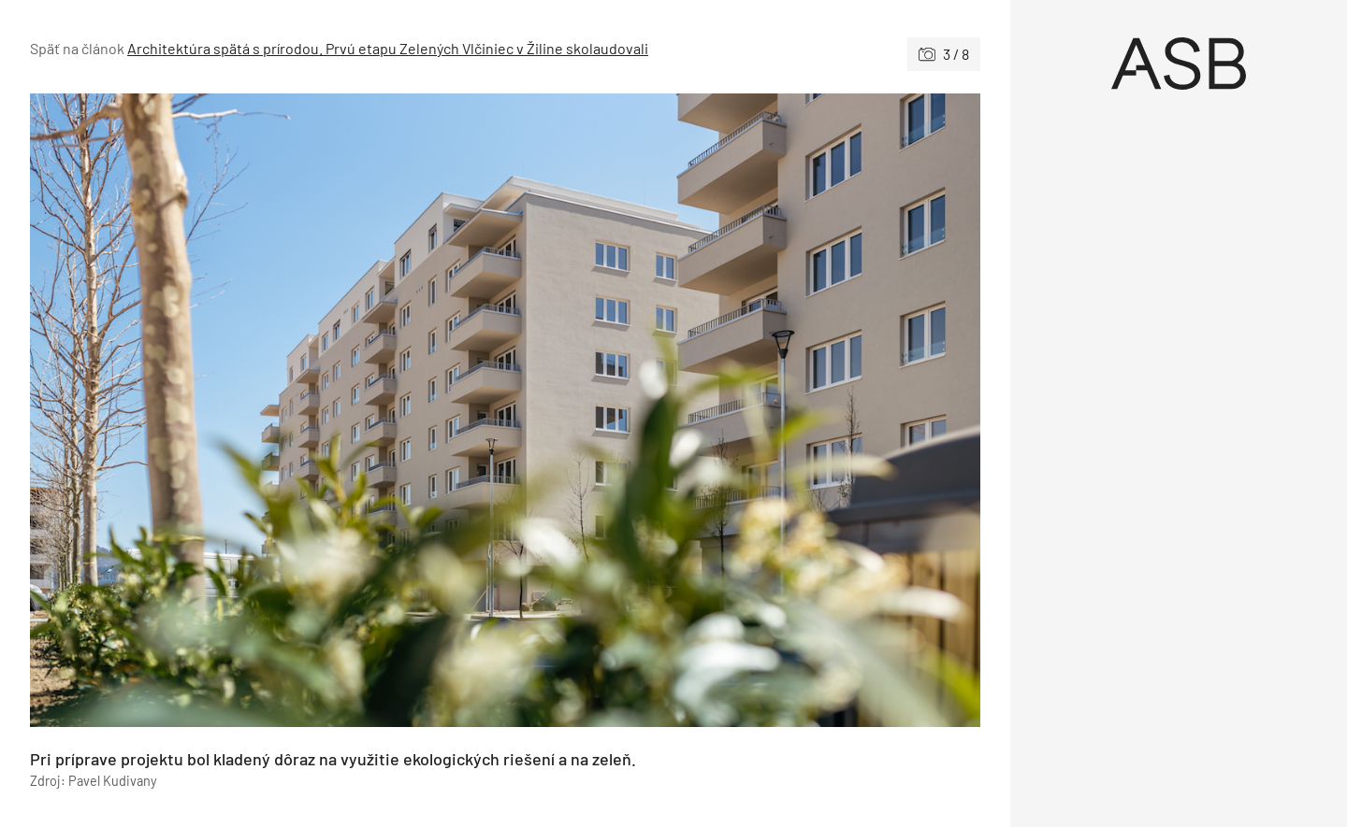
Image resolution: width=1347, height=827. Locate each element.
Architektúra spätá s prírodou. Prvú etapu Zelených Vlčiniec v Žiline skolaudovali (387, 48)
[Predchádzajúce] (267, 410)
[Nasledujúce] (742, 410)
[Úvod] (1178, 63)
